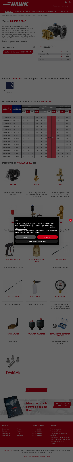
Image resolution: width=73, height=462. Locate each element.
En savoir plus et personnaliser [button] (36, 241)
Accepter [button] (47, 237)
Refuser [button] (25, 237)
